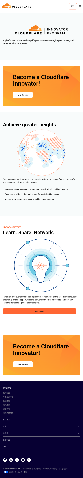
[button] (41, 31)
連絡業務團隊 (8, 413)
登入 (73, 6)
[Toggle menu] (80, 6)
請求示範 (6, 409)
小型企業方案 (8, 397)
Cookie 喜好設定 (13, 472)
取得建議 (6, 405)
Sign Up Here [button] (23, 95)
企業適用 (6, 401)
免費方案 (6, 393)
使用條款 (37, 469)
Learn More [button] (39, 311)
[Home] (17, 6)
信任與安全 (63, 469)
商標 (25, 472)
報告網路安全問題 (50, 469)
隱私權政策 (27, 469)
